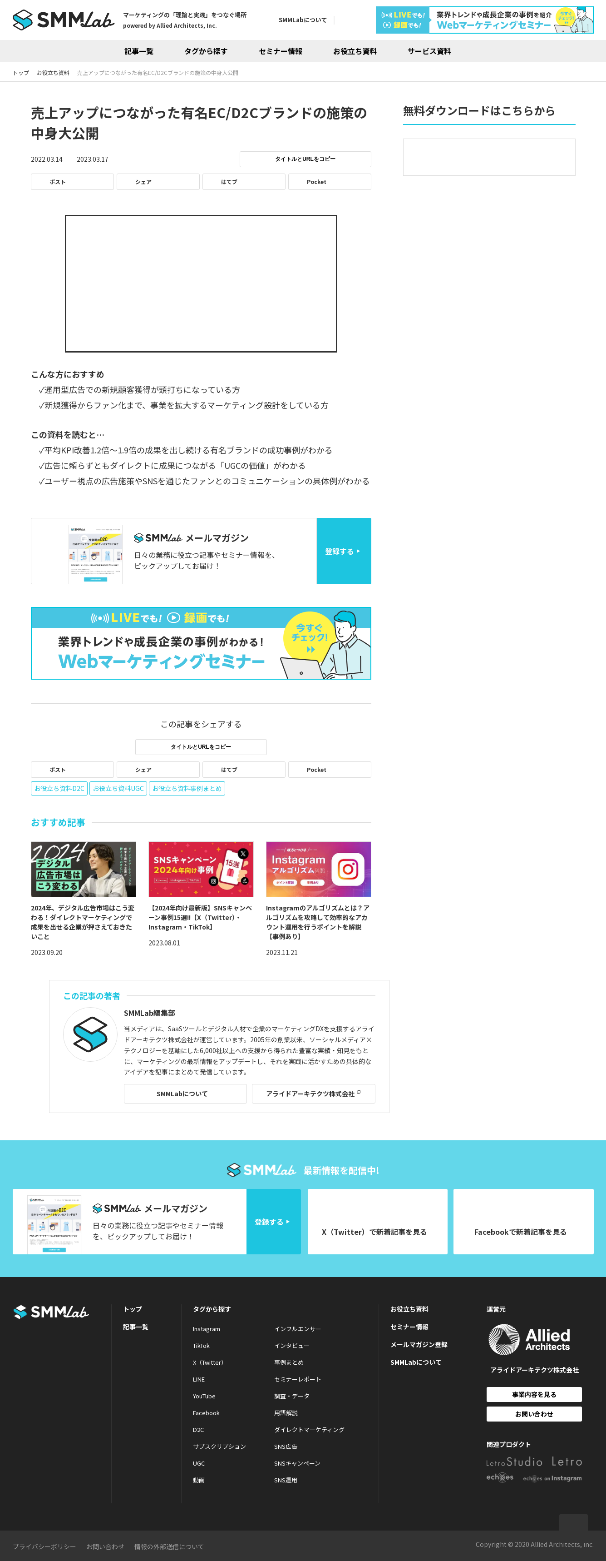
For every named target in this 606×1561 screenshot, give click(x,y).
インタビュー (292, 1345)
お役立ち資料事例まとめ (187, 788)
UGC (199, 1463)
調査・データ (292, 1396)
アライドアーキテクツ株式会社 (310, 1093)
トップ (132, 1308)
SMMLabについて (303, 19)
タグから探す (206, 50)
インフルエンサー (297, 1328)
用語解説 (286, 1412)
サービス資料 (429, 50)
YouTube (204, 1396)
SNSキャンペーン (297, 1463)
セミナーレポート (297, 1379)
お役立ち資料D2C (59, 788)
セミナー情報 (280, 50)
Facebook (206, 1412)
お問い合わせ (534, 1413)
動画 (199, 1480)
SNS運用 (285, 1480)
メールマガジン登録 (419, 1344)
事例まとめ (289, 1362)
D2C (198, 1429)
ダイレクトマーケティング (309, 1429)
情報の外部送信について (169, 1546)
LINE (199, 1379)
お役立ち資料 (355, 50)
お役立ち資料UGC (118, 788)
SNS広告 (285, 1446)
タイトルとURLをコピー (305, 159)
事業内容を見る (534, 1394)
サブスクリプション (219, 1446)
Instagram (206, 1328)
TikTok (201, 1345)
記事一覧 (138, 50)
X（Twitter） (210, 1362)
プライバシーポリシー (44, 1546)
